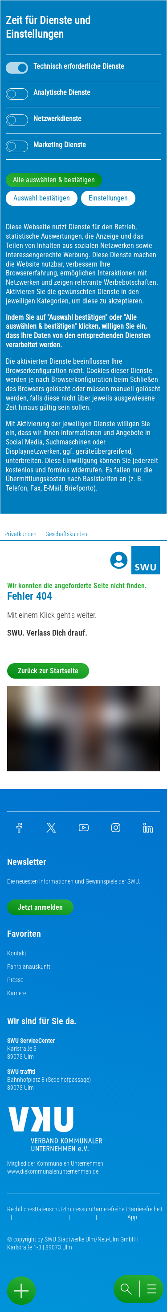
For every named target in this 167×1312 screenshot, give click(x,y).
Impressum (78, 1209)
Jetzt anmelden (40, 907)
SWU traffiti (21, 1071)
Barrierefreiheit (109, 1209)
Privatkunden (20, 534)
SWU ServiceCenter (31, 1040)
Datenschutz (50, 1209)
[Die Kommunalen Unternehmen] (55, 1132)
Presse (15, 979)
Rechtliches (21, 1209)
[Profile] (119, 560)
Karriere (16, 993)
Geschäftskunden (66, 534)
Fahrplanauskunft (28, 966)
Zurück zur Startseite (48, 671)
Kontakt (16, 953)
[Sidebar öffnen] (21, 1291)
